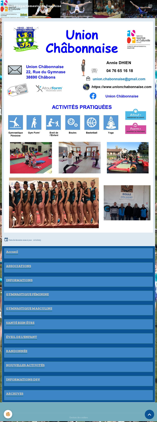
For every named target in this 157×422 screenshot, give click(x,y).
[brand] (33, 6)
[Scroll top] (149, 414)
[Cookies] (8, 414)
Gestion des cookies (78, 417)
